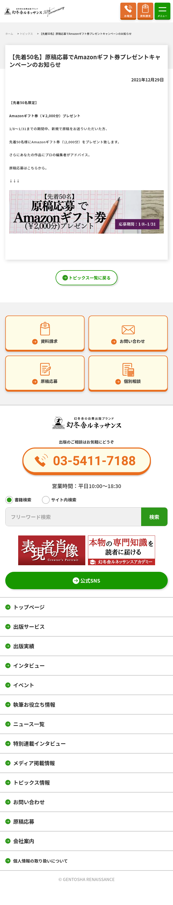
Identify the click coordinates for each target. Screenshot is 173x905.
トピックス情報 (31, 782)
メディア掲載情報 (34, 763)
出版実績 (23, 646)
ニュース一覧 (29, 724)
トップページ (29, 607)
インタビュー (29, 665)
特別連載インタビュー (39, 743)
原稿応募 (23, 821)
